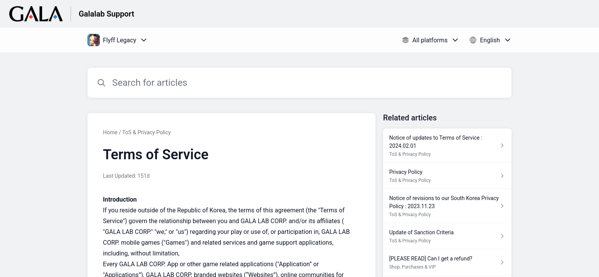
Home (110, 132)
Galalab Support (106, 13)
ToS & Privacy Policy (146, 132)
